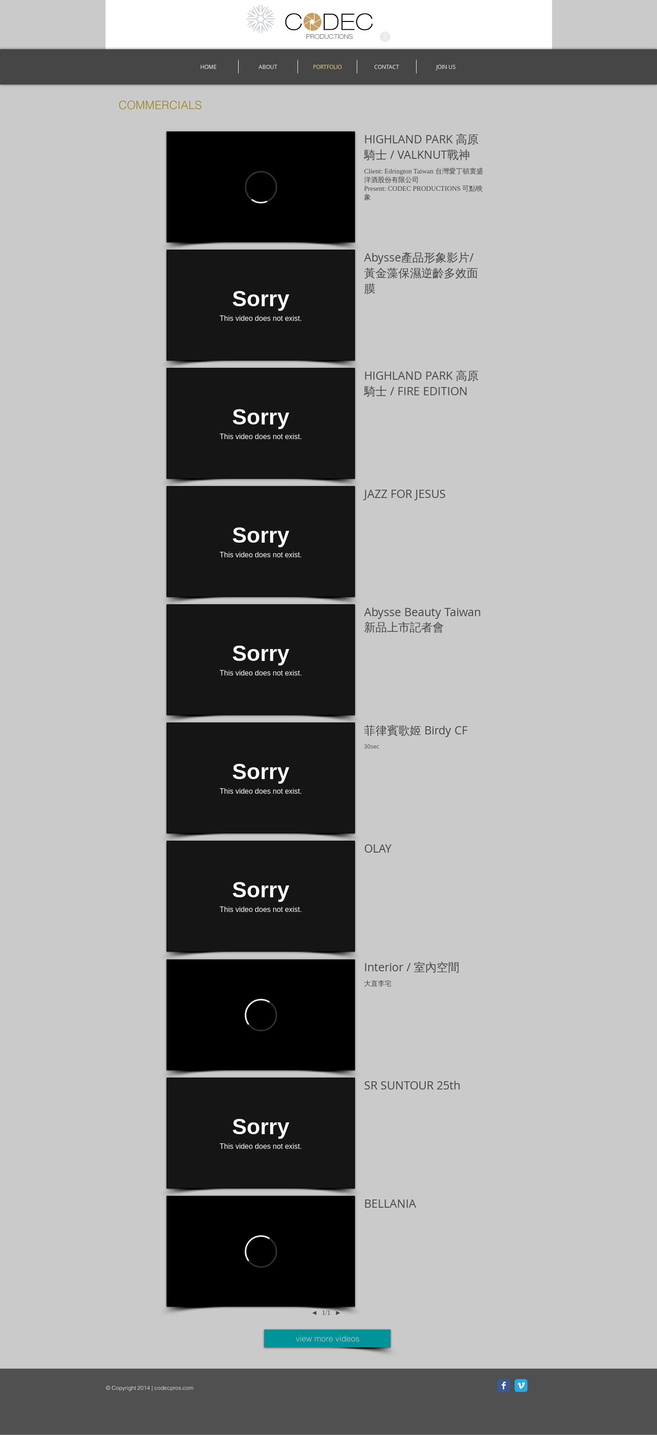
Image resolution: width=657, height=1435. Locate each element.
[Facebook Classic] (503, 1385)
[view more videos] (327, 1338)
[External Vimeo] (261, 187)
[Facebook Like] (163, 1401)
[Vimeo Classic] (521, 1385)
